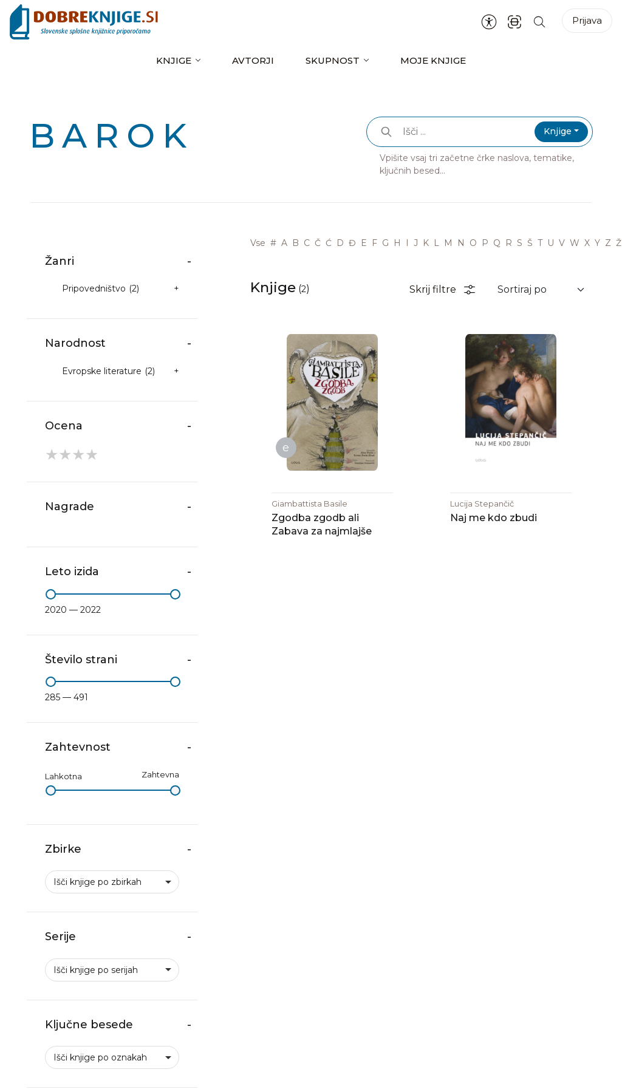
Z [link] (608, 242)
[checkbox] (112, 288)
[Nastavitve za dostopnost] (489, 22)
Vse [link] (257, 242)
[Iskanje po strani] (539, 22)
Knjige (173, 60)
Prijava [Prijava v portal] (587, 20)
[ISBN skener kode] (514, 22)
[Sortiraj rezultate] (541, 290)
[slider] (51, 594)
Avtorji (253, 60)
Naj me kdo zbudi (493, 518)
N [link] (461, 242)
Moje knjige (433, 60)
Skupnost (333, 60)
